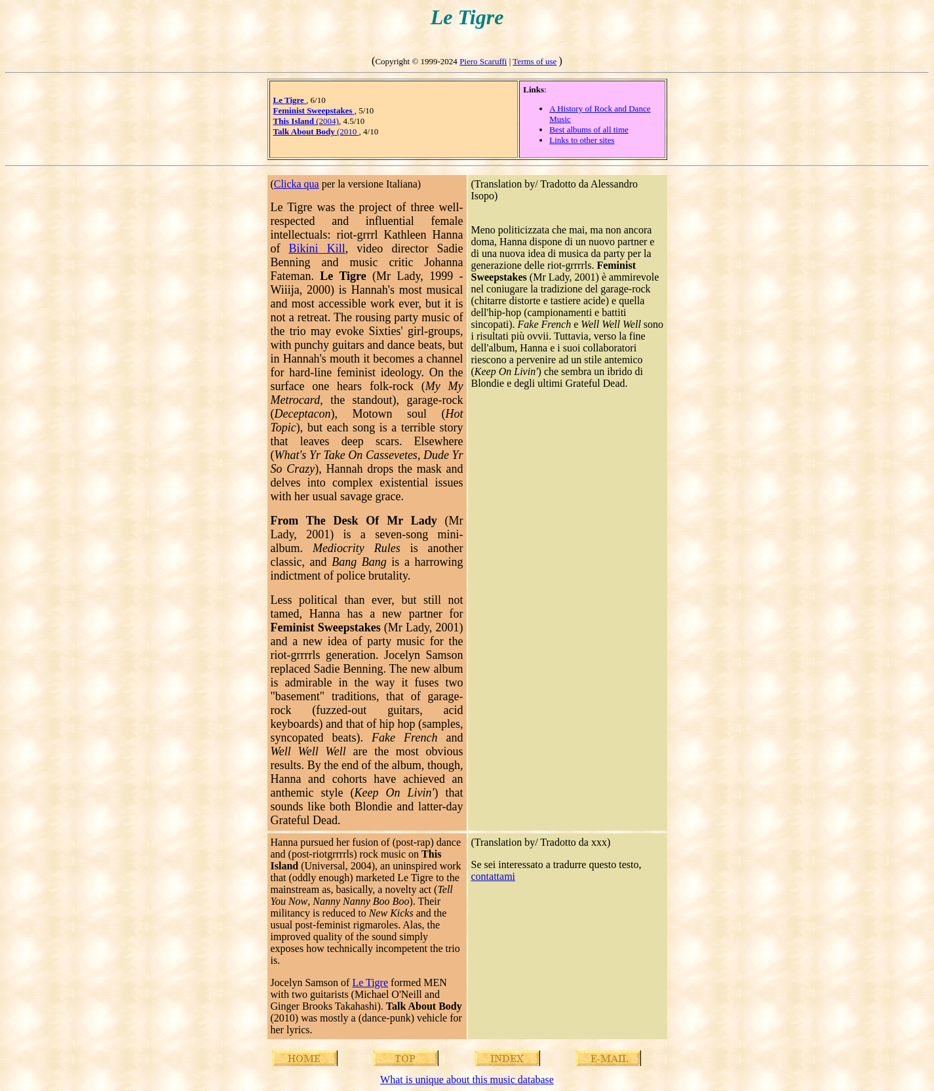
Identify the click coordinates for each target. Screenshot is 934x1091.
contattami (493, 876)
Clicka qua (296, 183)
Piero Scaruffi (483, 61)
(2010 (316, 131)
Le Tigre (370, 982)
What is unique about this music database (467, 1079)
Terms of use (534, 61)
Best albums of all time (589, 129)
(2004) (306, 121)
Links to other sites (581, 140)
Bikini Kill (317, 248)
